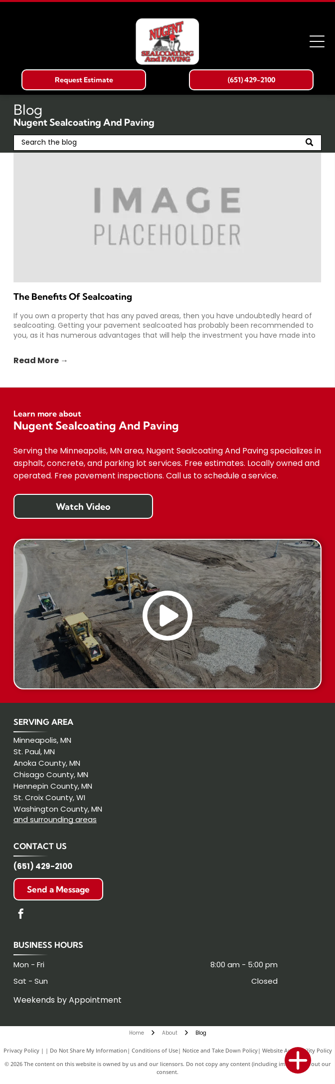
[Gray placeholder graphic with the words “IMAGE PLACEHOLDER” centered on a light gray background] (167, 217)
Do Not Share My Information (88, 1050)
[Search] (167, 143)
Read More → (40, 360)
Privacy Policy (21, 1050)
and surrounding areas (55, 819)
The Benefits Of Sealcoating (72, 296)
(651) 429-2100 (42, 866)
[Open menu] (317, 41)
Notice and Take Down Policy (220, 1050)
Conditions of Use (155, 1050)
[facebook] (20, 915)
